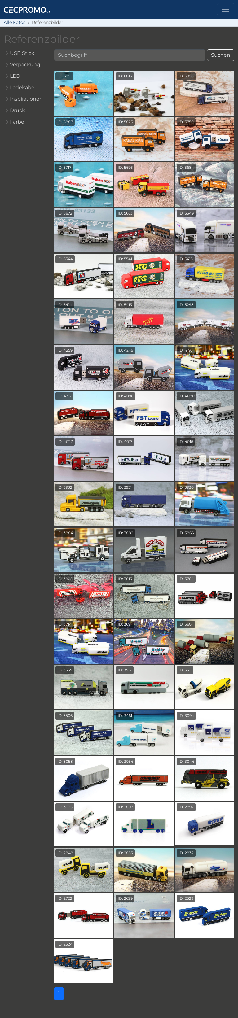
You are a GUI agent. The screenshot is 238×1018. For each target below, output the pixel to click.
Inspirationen (26, 99)
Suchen (220, 55)
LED (15, 76)
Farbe (17, 122)
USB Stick (22, 53)
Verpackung (25, 65)
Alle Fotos (14, 22)
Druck (17, 110)
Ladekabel (23, 87)
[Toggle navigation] (225, 9)
